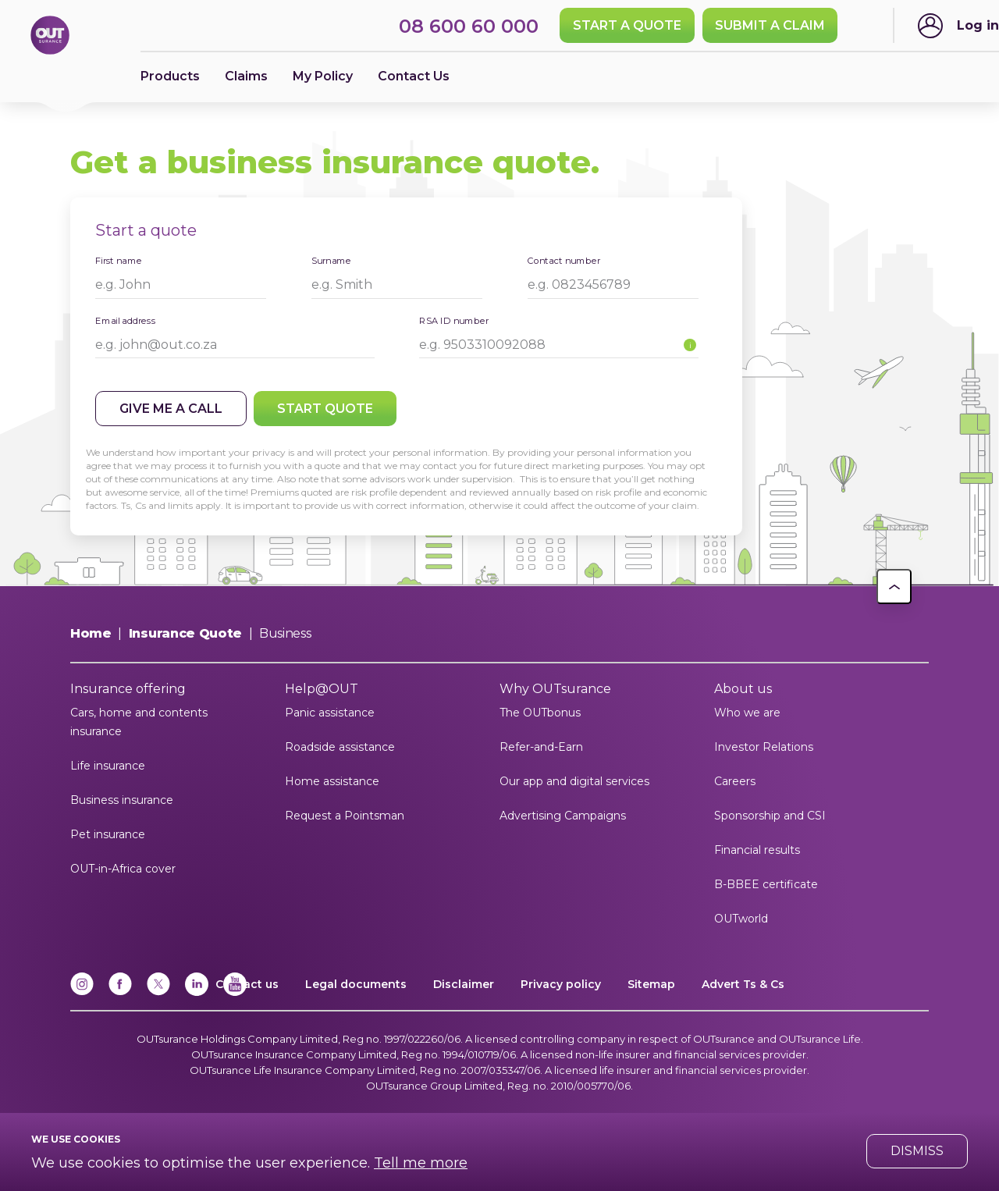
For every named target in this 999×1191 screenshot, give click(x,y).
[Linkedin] (196, 992)
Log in (978, 25)
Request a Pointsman (344, 816)
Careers (734, 781)
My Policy (323, 76)
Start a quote (627, 25)
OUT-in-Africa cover (123, 869)
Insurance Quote (185, 633)
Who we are (747, 713)
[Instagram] (82, 992)
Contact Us (414, 76)
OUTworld (741, 919)
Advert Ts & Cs (743, 984)
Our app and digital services (574, 781)
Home (91, 633)
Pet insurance (107, 834)
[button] (894, 586)
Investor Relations (763, 747)
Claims (246, 76)
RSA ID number (454, 320)
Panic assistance (330, 713)
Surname (331, 260)
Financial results (757, 850)
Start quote (325, 408)
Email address (125, 320)
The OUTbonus (540, 713)
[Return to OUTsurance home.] (49, 36)
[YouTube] (235, 992)
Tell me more (421, 1162)
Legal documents (356, 984)
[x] (158, 992)
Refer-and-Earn (541, 747)
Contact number (564, 260)
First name (118, 260)
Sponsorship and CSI (770, 816)
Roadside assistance (340, 747)
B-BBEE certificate (766, 884)
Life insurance (107, 766)
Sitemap (651, 984)
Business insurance (121, 800)
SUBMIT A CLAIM (770, 25)
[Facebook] (120, 992)
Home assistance (332, 781)
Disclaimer (463, 984)
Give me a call (170, 408)
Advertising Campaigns (563, 816)
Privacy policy (561, 984)
